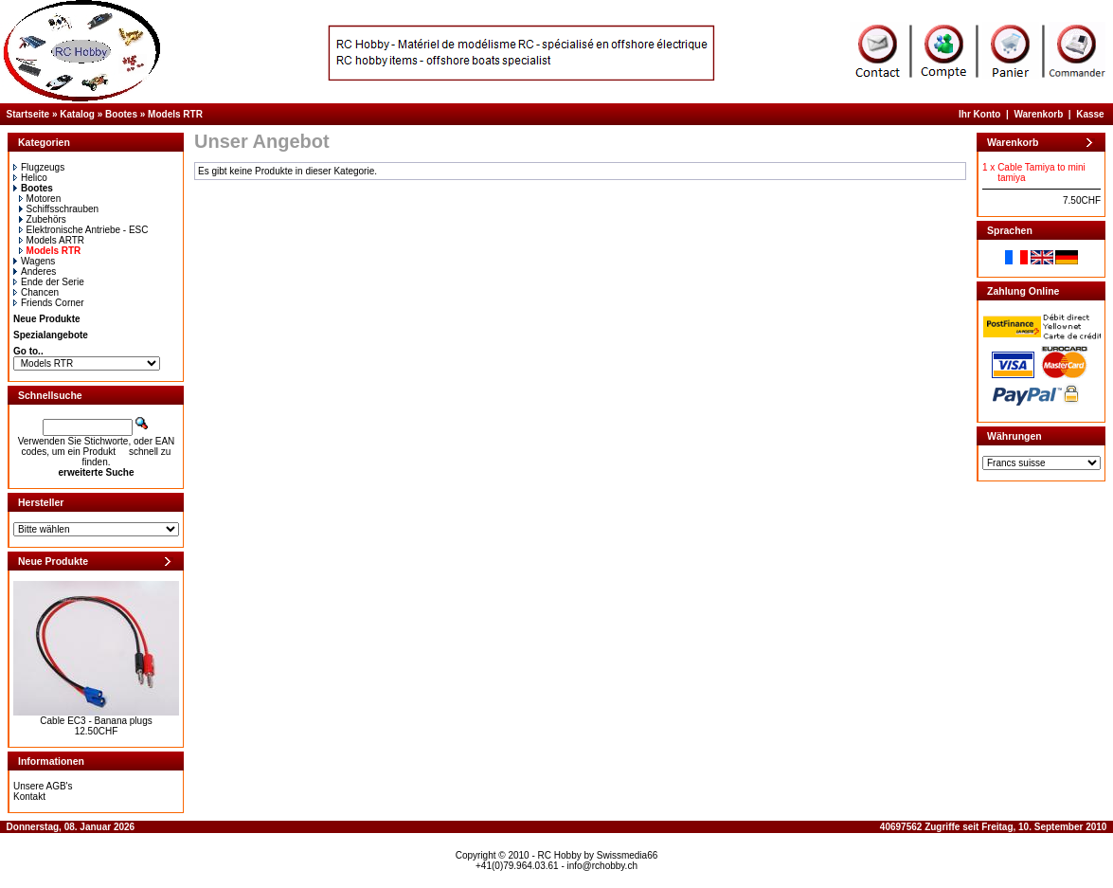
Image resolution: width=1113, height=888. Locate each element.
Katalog (77, 114)
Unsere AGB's (43, 786)
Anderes (34, 271)
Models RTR (175, 114)
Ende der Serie (48, 282)
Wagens (34, 261)
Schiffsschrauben (59, 209)
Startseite (28, 114)
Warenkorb (1038, 114)
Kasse (1090, 114)
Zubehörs (42, 219)
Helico (30, 177)
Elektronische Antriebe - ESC (84, 230)
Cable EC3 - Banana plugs (96, 721)
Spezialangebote (50, 335)
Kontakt (29, 796)
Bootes (121, 114)
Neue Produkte (47, 319)
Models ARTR (52, 240)
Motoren (40, 198)
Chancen (36, 292)
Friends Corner (48, 303)
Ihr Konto (979, 114)
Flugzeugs (38, 167)
